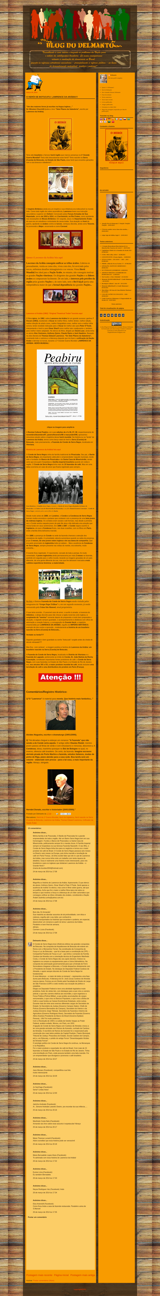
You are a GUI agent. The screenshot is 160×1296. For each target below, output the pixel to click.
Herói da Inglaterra (66, 817)
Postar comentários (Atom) (43, 1280)
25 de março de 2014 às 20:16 (45, 1110)
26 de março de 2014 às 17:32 (45, 1161)
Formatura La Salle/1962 (109, 107)
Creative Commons (125, 329)
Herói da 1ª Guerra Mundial (47, 817)
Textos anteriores (107, 97)
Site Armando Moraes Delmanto (111, 92)
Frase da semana (106, 95)
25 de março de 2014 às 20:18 (45, 1144)
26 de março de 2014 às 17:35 (45, 1212)
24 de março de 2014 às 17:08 (45, 872)
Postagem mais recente (39, 1275)
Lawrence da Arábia (52, 820)
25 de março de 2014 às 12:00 (45, 1093)
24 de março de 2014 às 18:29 (45, 1076)
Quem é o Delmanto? (108, 87)
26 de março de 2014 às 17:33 (45, 1178)
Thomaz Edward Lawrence (71, 820)
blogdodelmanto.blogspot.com (116, 332)
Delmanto (37, 941)
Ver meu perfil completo (115, 78)
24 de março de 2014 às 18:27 (45, 1059)
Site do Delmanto (107, 90)
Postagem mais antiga (82, 1275)
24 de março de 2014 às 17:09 (45, 933)
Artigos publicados (107, 104)
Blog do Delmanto (109, 327)
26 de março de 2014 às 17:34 (45, 1193)
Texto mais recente (107, 99)
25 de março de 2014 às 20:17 (45, 1127)
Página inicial (61, 1275)
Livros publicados (107, 102)
